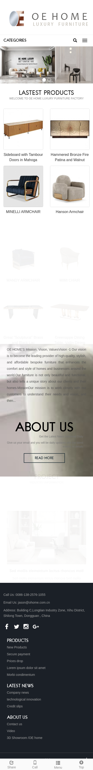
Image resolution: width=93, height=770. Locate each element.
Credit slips (15, 706)
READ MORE (44, 458)
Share (11, 764)
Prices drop (15, 661)
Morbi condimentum (21, 675)
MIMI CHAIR (69, 280)
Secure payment (18, 654)
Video (11, 731)
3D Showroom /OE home (25, 738)
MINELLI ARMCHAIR (23, 212)
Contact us (14, 724)
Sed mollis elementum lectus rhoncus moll (46, 571)
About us (17, 718)
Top (81, 764)
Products (18, 641)
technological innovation (24, 699)
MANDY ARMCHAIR (23, 280)
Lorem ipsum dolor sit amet (26, 668)
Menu (58, 764)
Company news (18, 692)
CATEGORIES (14, 41)
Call (35, 764)
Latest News (20, 686)
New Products (17, 647)
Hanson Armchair (70, 212)
